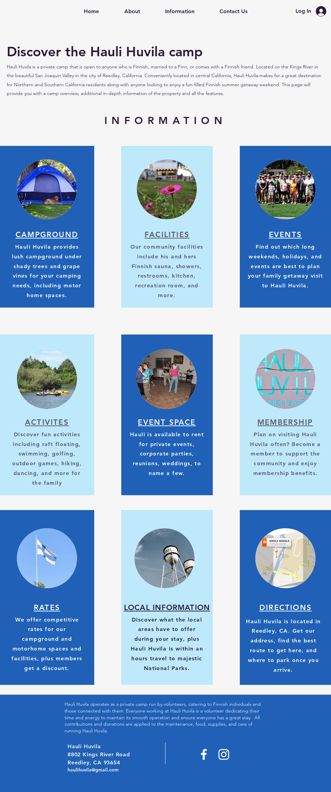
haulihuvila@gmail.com (93, 770)
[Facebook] (204, 754)
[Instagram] (224, 754)
